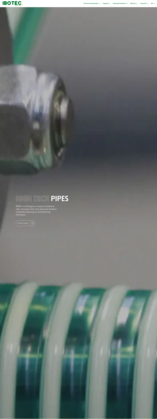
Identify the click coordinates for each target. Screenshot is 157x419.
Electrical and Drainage (91, 4)
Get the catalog (22, 223)
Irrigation (106, 4)
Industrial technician (119, 4)
